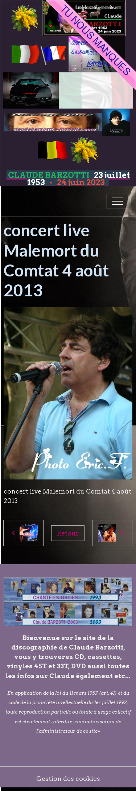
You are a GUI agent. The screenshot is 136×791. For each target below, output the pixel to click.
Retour (68, 533)
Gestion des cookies (68, 778)
